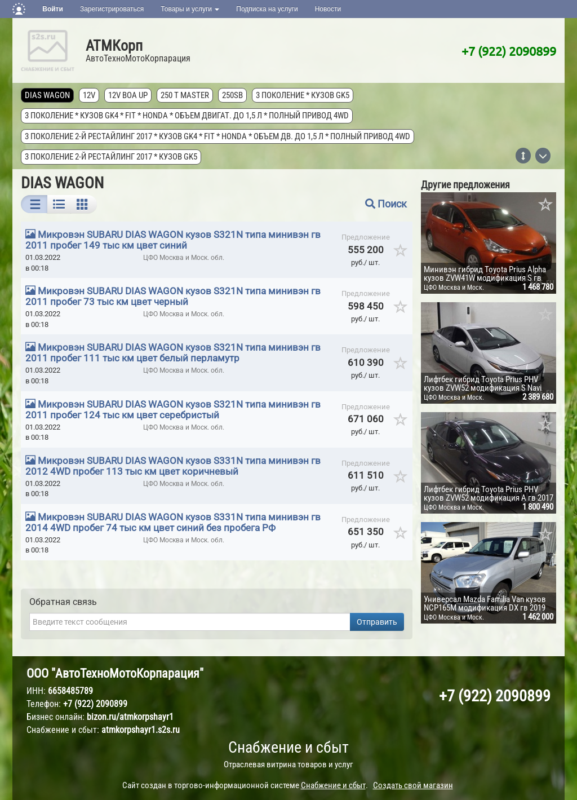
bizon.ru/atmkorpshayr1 (130, 716)
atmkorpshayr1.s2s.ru (140, 729)
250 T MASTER (185, 95)
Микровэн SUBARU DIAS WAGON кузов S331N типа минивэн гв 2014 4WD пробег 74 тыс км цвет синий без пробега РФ (173, 522)
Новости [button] (328, 9)
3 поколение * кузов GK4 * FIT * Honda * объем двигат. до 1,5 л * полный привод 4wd (187, 116)
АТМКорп (114, 45)
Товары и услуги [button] (190, 9)
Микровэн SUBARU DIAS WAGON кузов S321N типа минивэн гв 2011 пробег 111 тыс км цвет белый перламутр (173, 353)
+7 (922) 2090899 (508, 50)
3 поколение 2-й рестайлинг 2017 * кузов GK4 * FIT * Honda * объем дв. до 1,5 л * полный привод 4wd (217, 136)
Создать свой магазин (413, 785)
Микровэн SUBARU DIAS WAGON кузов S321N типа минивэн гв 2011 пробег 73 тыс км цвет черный (173, 296)
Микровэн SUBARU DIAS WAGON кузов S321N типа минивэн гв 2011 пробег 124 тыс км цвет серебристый (173, 410)
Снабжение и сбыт (288, 747)
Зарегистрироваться (112, 9)
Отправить (377, 621)
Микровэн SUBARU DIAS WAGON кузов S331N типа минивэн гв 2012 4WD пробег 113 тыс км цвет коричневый (173, 466)
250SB (232, 95)
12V (89, 95)
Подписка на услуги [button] (267, 9)
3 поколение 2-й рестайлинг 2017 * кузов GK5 (111, 157)
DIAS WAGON (47, 95)
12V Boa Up (128, 95)
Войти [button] (52, 9)
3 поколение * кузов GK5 (302, 95)
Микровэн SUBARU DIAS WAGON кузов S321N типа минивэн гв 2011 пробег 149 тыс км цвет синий (173, 240)
